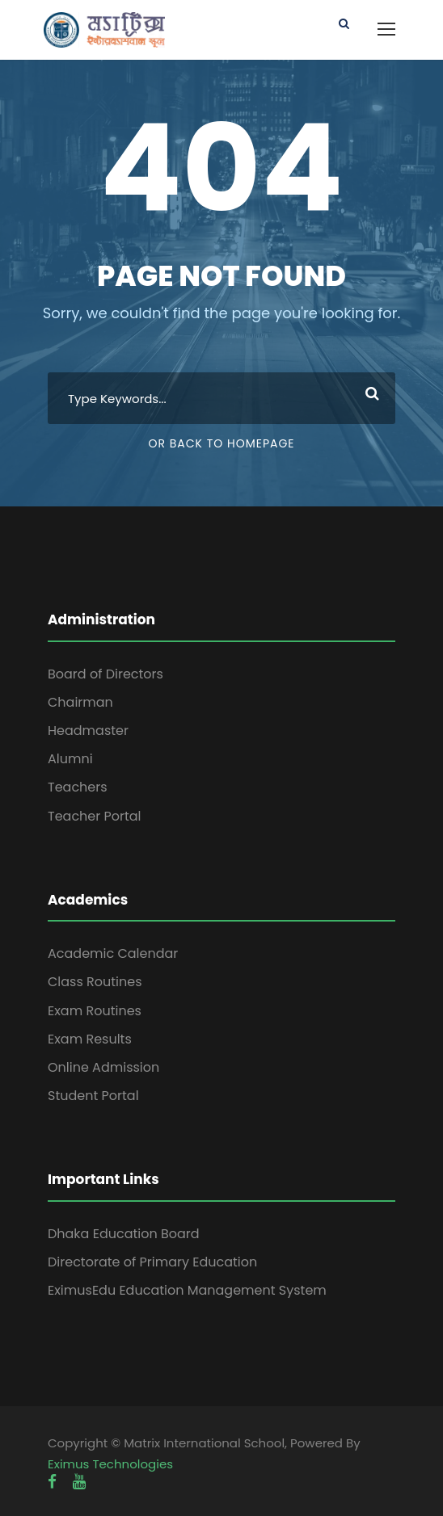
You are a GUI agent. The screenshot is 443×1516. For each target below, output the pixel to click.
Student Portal (93, 1095)
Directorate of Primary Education (152, 1262)
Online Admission (103, 1067)
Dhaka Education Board (124, 1233)
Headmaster (88, 730)
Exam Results (90, 1039)
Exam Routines (94, 1011)
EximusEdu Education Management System (187, 1290)
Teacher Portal (94, 816)
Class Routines (95, 981)
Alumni (70, 759)
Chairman (80, 702)
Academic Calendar (113, 953)
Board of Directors (105, 674)
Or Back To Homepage (221, 443)
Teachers (78, 787)
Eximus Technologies (110, 1463)
